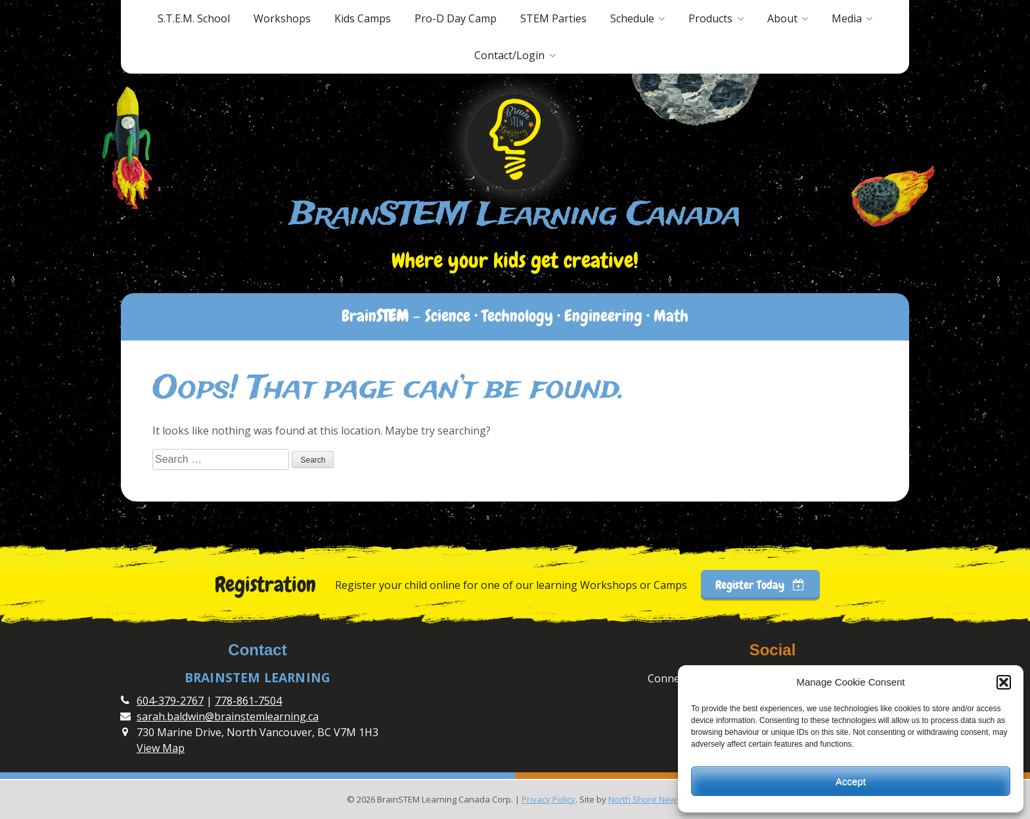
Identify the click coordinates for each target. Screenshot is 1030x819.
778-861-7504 (248, 700)
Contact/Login (509, 55)
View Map (161, 748)
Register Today (760, 584)
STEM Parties (553, 18)
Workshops (282, 18)
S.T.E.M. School (194, 18)
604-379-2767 (170, 700)
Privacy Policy (548, 799)
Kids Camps (362, 18)
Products (710, 18)
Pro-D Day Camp (455, 18)
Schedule (632, 18)
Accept (851, 781)
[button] (1003, 682)
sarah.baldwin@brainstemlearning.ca (228, 716)
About (782, 18)
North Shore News (644, 799)
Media (847, 18)
